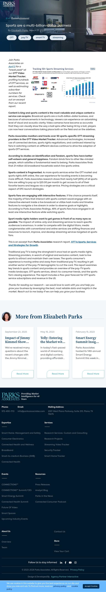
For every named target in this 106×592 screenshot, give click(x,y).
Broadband (7, 450)
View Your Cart (61, 551)
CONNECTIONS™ (10, 485)
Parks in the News (44, 496)
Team (4, 548)
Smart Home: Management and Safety (21, 433)
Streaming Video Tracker (56, 445)
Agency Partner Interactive (64, 577)
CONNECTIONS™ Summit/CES (16, 490)
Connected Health (11, 462)
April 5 (11, 67)
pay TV (24, 38)
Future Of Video (10, 508)
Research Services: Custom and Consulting (65, 433)
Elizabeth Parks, (20, 31)
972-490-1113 (8, 411)
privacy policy (60, 586)
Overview (6, 542)
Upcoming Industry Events (15, 519)
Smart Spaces (9, 513)
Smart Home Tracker (54, 456)
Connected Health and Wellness (18, 445)
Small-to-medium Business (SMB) (18, 456)
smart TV (40, 38)
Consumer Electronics (13, 439)
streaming (58, 38)
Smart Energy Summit (12, 496)
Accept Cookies (91, 586)
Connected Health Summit (15, 502)
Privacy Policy (77, 570)
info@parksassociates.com (31, 411)
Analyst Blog (41, 490)
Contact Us (59, 532)
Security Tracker (52, 450)
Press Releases (42, 485)
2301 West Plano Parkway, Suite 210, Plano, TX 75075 (70, 412)
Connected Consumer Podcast (50, 502)
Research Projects (53, 439)
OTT (12, 38)
